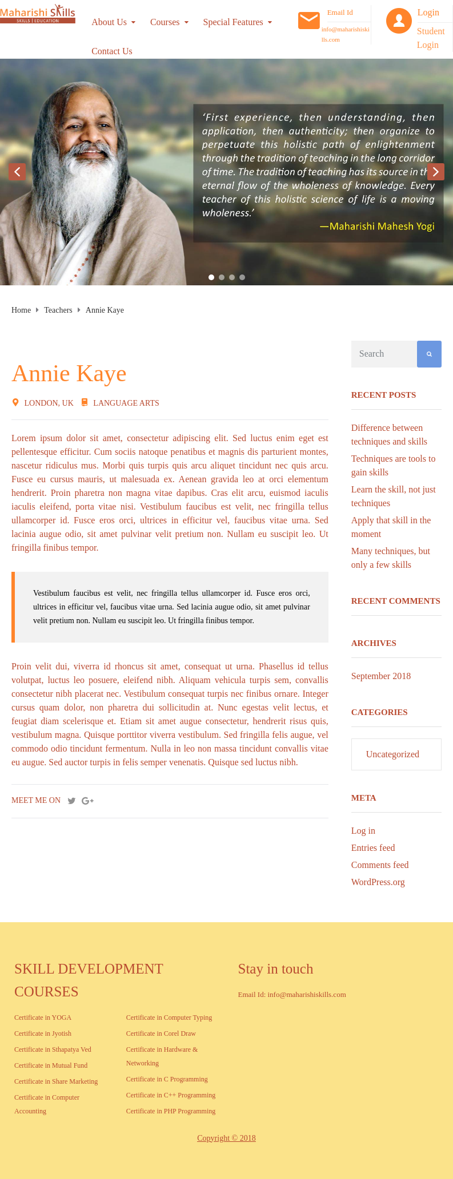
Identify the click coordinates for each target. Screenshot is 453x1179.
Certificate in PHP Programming (171, 1111)
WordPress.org (378, 882)
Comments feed (380, 865)
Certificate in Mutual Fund (50, 1065)
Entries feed (373, 848)
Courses (165, 22)
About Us (109, 22)
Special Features (233, 22)
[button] (17, 171)
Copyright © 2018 (226, 1138)
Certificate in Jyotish (42, 1033)
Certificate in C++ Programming (171, 1095)
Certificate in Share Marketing (56, 1081)
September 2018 (381, 676)
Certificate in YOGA (42, 1017)
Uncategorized (392, 754)
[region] (226, 172)
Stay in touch (276, 968)
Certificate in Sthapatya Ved (52, 1049)
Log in (363, 830)
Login (428, 12)
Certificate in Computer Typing (169, 1017)
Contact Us (112, 51)
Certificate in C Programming (167, 1079)
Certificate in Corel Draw (161, 1033)
